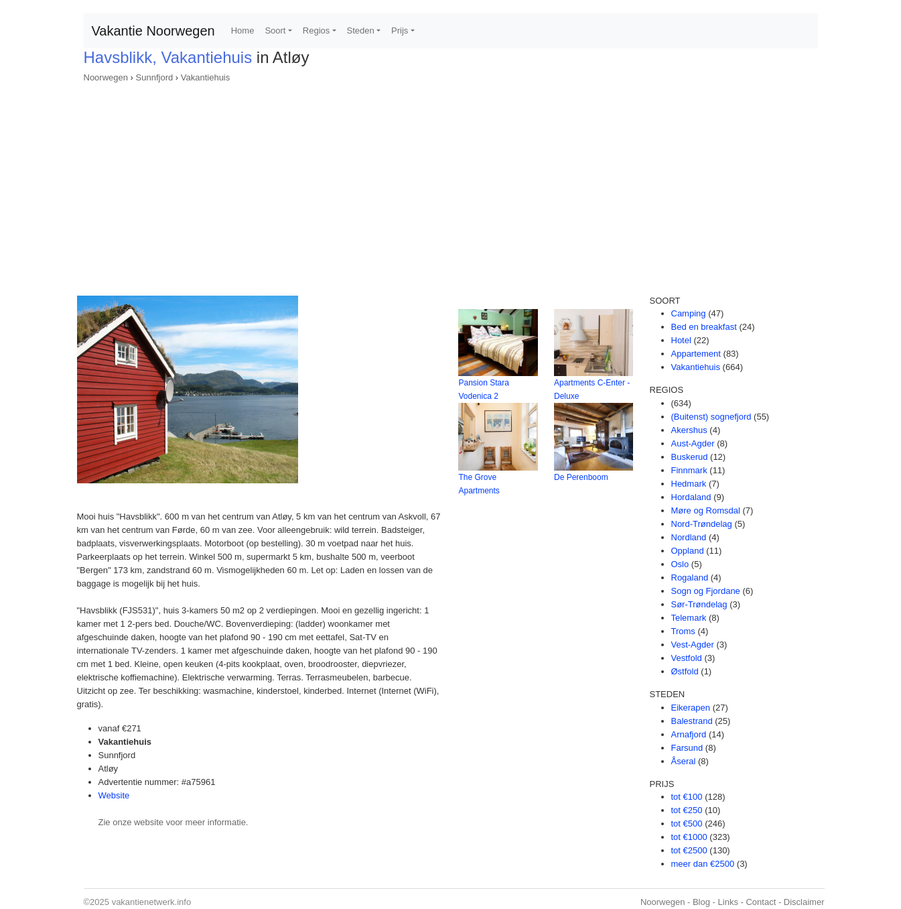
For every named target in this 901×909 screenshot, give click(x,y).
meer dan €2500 (703, 864)
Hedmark (689, 484)
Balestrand (692, 721)
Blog (701, 902)
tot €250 (687, 810)
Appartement (696, 354)
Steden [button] (360, 30)
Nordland (689, 537)
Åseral (683, 761)
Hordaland (691, 497)
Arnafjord (689, 734)
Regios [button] (316, 30)
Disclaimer (804, 902)
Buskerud (689, 457)
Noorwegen (106, 77)
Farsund (687, 748)
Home (243, 30)
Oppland (687, 551)
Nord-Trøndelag (701, 524)
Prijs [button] (399, 30)
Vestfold (686, 658)
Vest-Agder (692, 645)
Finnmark (689, 470)
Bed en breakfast (704, 327)
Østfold (685, 671)
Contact (761, 902)
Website (114, 795)
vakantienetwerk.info (152, 902)
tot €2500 (689, 850)
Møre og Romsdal (705, 510)
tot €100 (687, 797)
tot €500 (687, 824)
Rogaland (690, 577)
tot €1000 (689, 837)
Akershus (689, 430)
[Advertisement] (451, 185)
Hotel (681, 340)
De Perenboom (581, 477)
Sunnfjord (155, 77)
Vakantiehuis (205, 77)
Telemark (689, 618)
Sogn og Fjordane (705, 591)
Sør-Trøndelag (699, 604)
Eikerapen (691, 708)
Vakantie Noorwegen (153, 30)
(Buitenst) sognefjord (711, 417)
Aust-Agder (693, 443)
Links (728, 902)
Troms (683, 631)
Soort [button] (275, 30)
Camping (688, 313)
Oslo (680, 564)
